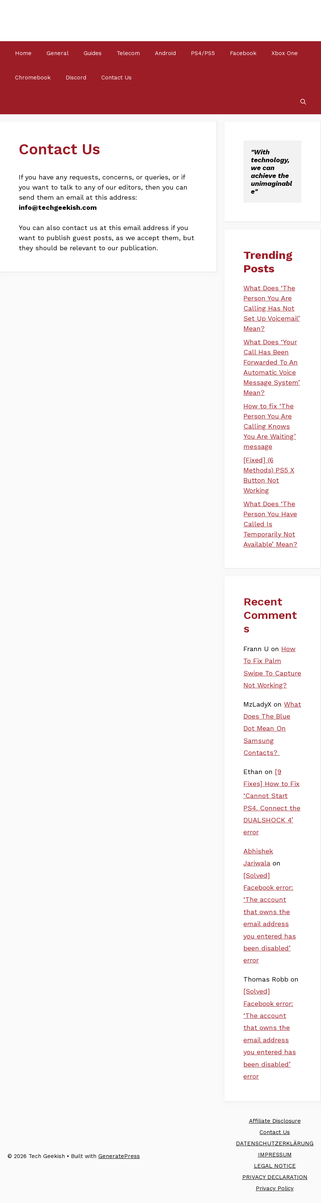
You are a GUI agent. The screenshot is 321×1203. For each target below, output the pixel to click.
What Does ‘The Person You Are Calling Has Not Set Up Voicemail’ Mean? (271, 308)
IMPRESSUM (275, 1154)
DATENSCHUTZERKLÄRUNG (275, 1143)
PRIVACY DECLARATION (275, 1177)
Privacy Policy (275, 1188)
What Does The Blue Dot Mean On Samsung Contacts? (272, 728)
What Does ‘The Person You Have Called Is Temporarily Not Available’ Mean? (270, 524)
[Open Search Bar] (303, 102)
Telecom (128, 53)
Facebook (243, 53)
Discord (76, 77)
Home (23, 53)
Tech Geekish (46, 20)
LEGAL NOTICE (275, 1166)
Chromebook (33, 77)
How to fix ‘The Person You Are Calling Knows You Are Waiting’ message (269, 426)
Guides (93, 53)
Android (165, 53)
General (57, 53)
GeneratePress (119, 1156)
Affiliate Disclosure (275, 1121)
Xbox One (285, 53)
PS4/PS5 (203, 53)
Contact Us (116, 77)
